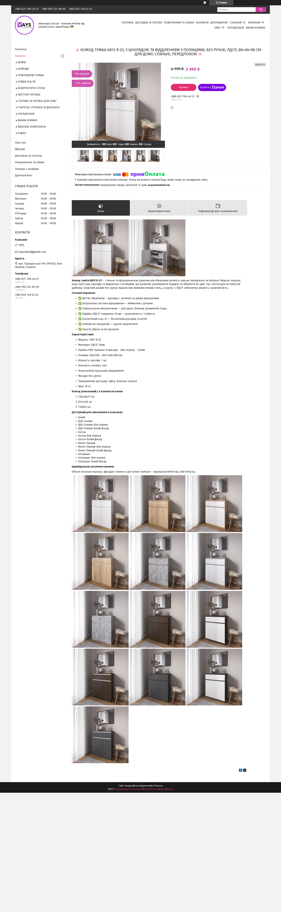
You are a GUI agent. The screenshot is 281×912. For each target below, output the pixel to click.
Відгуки (20, 149)
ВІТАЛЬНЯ (254, 22)
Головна (21, 49)
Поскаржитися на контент (129, 789)
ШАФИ (22, 62)
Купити (183, 87)
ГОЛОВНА (127, 22)
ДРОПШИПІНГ (219, 22)
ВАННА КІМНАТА (255, 27)
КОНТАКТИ (202, 22)
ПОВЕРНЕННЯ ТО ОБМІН (179, 22)
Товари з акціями (27, 169)
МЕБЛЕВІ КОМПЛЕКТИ (32, 126)
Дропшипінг (23, 175)
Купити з (212, 87)
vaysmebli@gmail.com (32, 252)
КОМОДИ (23, 68)
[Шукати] (261, 9)
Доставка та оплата (28, 155)
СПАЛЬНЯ (236, 22)
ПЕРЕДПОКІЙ (235, 27)
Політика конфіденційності (159, 789)
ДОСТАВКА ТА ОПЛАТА (148, 22)
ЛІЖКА (22, 133)
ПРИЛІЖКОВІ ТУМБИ (31, 75)
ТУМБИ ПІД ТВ (26, 81)
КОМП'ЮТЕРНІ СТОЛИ (31, 88)
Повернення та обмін (29, 162)
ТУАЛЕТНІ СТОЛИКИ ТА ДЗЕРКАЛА (38, 107)
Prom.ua (158, 785)
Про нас (20, 142)
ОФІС (217, 27)
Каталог (20, 56)
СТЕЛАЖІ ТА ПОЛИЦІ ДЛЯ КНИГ (37, 101)
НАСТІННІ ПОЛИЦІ (29, 94)
